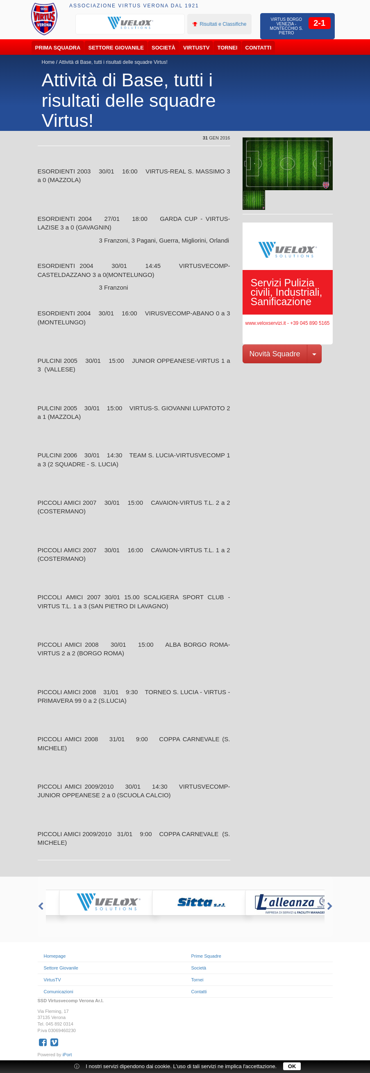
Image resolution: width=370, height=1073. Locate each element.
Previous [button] (40, 906)
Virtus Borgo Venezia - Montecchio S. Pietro (286, 26)
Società (163, 48)
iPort (67, 1054)
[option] (130, 23)
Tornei (228, 48)
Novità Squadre (275, 354)
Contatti (258, 48)
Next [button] (331, 906)
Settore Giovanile (116, 48)
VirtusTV (196, 48)
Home (48, 62)
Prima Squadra (58, 48)
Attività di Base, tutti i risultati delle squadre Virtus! (113, 62)
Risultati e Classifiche (219, 24)
